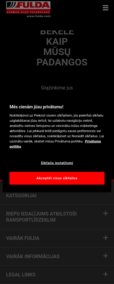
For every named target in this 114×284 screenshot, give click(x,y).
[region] (57, 142)
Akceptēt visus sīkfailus (57, 178)
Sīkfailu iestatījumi (57, 162)
